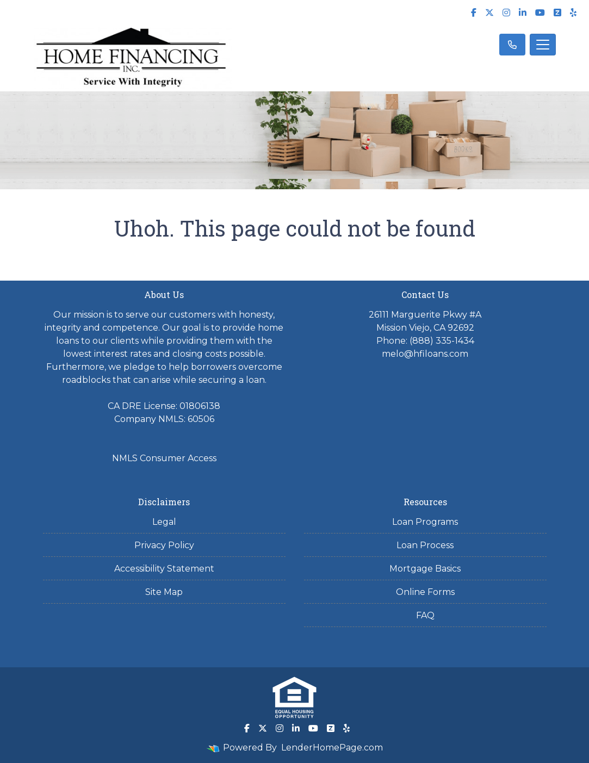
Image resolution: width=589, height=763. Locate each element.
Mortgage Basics (425, 568)
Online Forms (425, 592)
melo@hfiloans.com (425, 354)
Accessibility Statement (164, 568)
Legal (164, 522)
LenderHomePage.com (332, 747)
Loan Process (425, 545)
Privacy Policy (164, 545)
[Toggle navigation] (543, 44)
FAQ (425, 615)
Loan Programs (425, 522)
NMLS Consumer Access (164, 458)
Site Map (164, 592)
